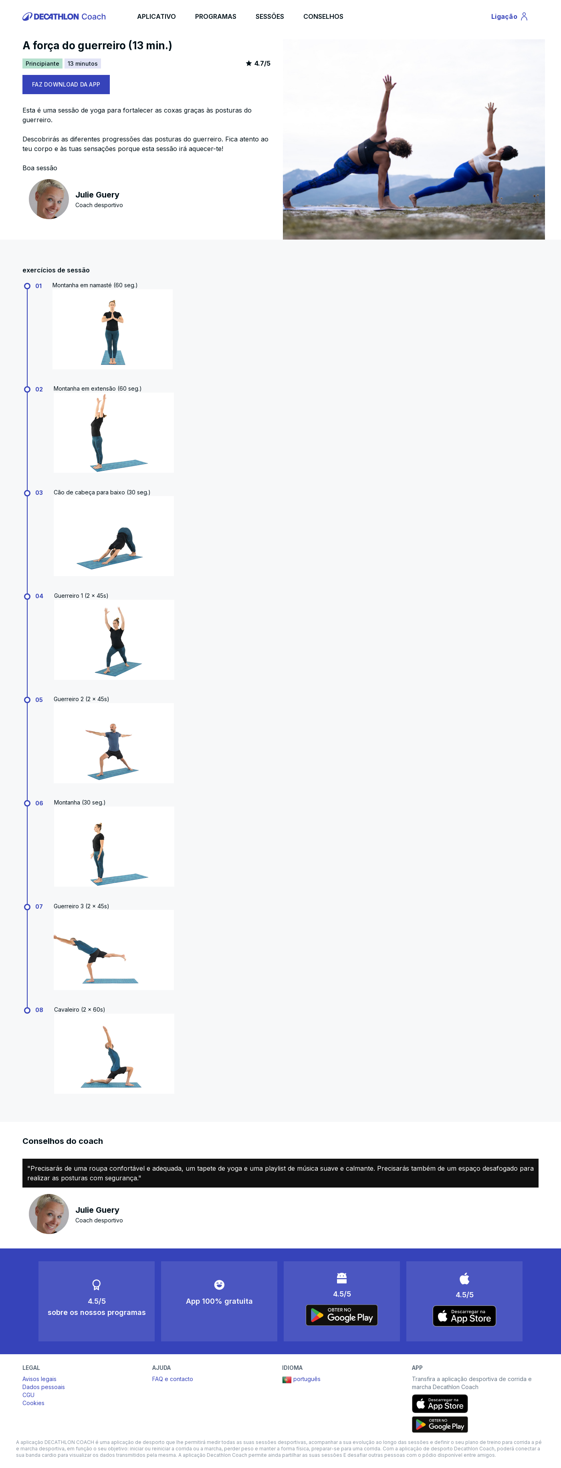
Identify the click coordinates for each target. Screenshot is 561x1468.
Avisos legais (39, 1378)
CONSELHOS (323, 16)
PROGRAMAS (215, 16)
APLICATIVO (156, 16)
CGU (28, 1394)
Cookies (33, 1402)
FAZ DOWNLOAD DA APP (66, 84)
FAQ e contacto (172, 1378)
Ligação (511, 18)
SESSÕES (270, 16)
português (301, 1380)
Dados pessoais (43, 1386)
